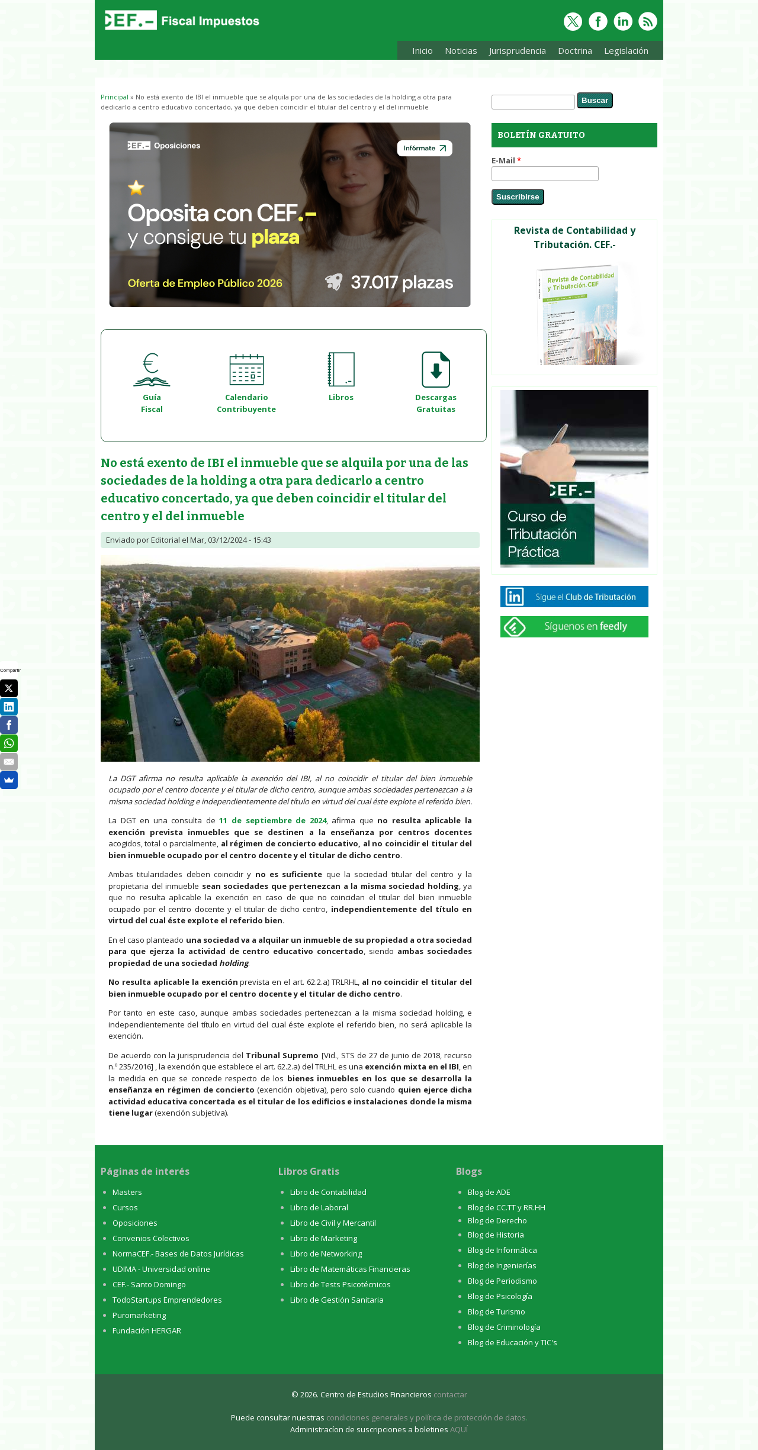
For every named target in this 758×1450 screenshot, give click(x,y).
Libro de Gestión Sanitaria (337, 1299)
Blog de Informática (502, 1250)
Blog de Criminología (504, 1327)
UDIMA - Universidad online (161, 1269)
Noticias (461, 50)
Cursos (125, 1207)
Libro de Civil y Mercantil (333, 1222)
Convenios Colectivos (151, 1238)
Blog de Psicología (500, 1296)
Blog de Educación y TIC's (512, 1342)
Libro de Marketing (323, 1238)
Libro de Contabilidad (328, 1192)
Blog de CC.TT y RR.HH (506, 1207)
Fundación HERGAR (147, 1330)
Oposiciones (135, 1222)
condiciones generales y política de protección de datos (426, 1417)
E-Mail (506, 160)
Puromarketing (139, 1315)
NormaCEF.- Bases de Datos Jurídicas (178, 1253)
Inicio (422, 50)
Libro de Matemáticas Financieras (350, 1269)
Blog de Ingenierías (502, 1265)
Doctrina (572, 52)
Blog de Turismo (496, 1311)
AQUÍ (459, 1429)
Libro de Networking (326, 1253)
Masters (127, 1192)
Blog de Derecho (497, 1220)
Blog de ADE (489, 1192)
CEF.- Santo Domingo (149, 1284)
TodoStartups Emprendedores (167, 1299)
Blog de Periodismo (502, 1280)
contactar (450, 1394)
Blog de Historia (496, 1234)
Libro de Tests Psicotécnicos (340, 1284)
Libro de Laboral (319, 1207)
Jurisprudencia (514, 52)
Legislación (623, 52)
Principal (115, 96)
